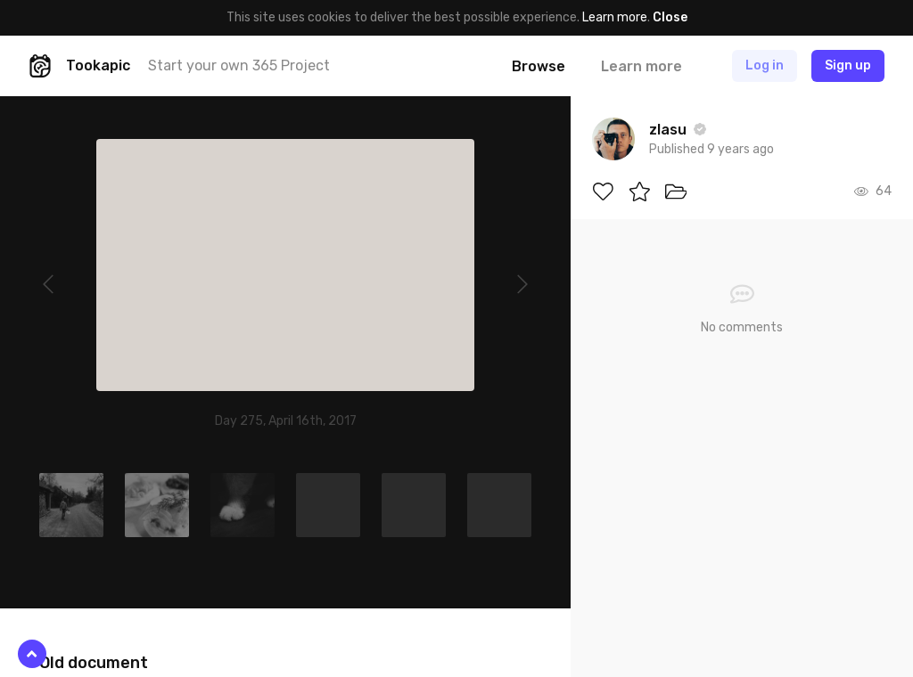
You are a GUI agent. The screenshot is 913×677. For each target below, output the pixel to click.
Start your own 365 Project (239, 65)
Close (670, 17)
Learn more (614, 17)
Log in (764, 65)
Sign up (848, 65)
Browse (538, 66)
